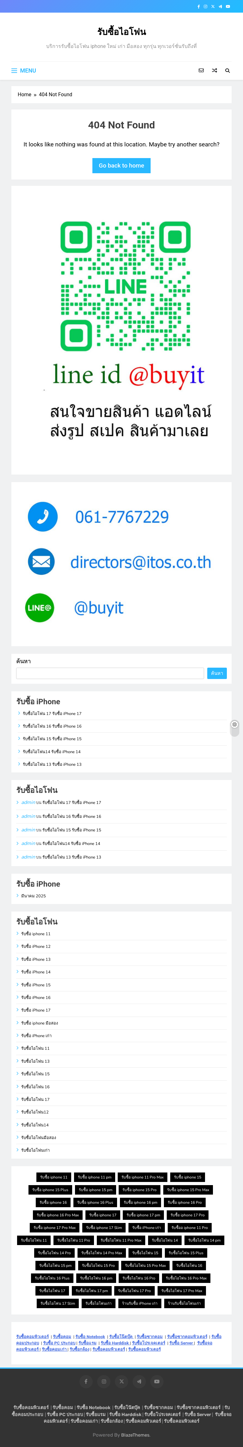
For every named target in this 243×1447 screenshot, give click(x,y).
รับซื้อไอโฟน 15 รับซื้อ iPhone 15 (52, 739)
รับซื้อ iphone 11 (36, 934)
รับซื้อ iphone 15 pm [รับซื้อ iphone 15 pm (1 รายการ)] (95, 1189)
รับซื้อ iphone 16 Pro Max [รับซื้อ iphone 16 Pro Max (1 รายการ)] (58, 1215)
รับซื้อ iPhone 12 (36, 946)
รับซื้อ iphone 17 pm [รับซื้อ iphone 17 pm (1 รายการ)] (143, 1215)
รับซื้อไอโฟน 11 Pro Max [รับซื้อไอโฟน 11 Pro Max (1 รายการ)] (121, 1240)
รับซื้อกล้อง (79, 1349)
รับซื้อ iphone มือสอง (39, 1023)
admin (28, 802)
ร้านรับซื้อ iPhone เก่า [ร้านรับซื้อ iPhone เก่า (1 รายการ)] (140, 1303)
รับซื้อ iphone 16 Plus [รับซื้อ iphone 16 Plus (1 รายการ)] (95, 1202)
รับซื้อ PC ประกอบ (59, 1343)
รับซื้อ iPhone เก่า (36, 1036)
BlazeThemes (135, 1435)
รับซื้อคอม (62, 1336)
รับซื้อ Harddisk (115, 1343)
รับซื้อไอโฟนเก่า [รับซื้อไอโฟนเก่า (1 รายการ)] (98, 1303)
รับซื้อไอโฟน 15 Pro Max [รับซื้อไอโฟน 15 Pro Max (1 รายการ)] (145, 1265)
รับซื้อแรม (87, 1343)
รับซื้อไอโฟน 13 (35, 1061)
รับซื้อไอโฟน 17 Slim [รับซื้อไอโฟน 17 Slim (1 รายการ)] (57, 1303)
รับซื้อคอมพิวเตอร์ (32, 1336)
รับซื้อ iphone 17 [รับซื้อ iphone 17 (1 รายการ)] (102, 1215)
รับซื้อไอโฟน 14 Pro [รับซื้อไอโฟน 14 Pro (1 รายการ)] (54, 1252)
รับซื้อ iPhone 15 (36, 985)
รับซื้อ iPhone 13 (36, 959)
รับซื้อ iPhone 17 (36, 1010)
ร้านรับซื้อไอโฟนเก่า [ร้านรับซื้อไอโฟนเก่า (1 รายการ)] (184, 1303)
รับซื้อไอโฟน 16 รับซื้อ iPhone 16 (52, 726)
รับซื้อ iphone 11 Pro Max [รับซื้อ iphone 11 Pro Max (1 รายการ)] (143, 1177)
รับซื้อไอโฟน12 (35, 1112)
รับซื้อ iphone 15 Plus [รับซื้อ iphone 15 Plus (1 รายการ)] (50, 1189)
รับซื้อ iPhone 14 (36, 972)
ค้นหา (23, 661)
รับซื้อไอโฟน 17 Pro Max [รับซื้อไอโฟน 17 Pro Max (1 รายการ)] (181, 1290)
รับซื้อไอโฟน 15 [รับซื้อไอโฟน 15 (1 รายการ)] (145, 1252)
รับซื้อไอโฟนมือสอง (38, 1138)
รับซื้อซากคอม (150, 1336)
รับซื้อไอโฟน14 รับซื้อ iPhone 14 (52, 752)
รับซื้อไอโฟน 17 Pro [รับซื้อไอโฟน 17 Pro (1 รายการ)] (134, 1290)
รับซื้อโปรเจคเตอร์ (148, 1343)
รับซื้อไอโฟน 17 (35, 1099)
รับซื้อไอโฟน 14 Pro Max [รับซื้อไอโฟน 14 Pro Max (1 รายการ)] (101, 1252)
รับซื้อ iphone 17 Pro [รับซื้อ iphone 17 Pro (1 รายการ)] (188, 1215)
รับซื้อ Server (181, 1343)
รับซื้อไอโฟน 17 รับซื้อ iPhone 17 (52, 714)
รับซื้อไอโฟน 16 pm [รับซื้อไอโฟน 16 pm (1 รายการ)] (96, 1278)
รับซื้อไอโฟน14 (35, 1125)
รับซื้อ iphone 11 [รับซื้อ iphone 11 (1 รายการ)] (53, 1177)
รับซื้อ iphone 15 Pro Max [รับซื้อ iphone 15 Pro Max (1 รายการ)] (188, 1189)
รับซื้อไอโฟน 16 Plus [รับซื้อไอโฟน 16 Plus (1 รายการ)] (52, 1278)
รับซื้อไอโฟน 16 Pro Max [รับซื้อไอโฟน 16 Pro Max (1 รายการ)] (186, 1278)
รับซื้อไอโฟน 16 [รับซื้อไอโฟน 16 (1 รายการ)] (189, 1265)
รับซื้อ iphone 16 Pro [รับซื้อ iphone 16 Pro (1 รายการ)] (185, 1202)
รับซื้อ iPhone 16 (36, 998)
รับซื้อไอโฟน (121, 32)
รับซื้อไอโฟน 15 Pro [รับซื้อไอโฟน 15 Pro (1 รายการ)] (98, 1265)
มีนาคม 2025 (33, 896)
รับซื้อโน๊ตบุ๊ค (121, 1336)
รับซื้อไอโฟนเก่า (35, 1150)
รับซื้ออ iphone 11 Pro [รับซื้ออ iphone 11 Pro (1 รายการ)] (189, 1227)
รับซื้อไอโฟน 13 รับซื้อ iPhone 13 (52, 764)
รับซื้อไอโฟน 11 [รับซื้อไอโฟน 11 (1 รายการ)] (34, 1240)
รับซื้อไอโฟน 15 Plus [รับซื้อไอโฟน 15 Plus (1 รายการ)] (186, 1252)
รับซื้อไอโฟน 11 (35, 1048)
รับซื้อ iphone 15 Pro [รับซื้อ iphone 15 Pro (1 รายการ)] (139, 1189)
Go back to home (121, 165)
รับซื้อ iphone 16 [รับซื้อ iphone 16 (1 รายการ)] (53, 1202)
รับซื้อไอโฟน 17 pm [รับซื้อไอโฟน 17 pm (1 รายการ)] (92, 1290)
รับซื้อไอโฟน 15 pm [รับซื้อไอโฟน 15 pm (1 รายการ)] (55, 1265)
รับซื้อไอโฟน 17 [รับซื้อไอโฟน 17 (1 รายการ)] (52, 1290)
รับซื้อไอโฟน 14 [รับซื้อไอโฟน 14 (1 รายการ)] (165, 1240)
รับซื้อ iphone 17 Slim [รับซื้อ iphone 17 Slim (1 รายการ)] (104, 1227)
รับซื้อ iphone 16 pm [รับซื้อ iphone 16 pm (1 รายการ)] (140, 1202)
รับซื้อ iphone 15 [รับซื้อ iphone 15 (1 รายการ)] (187, 1177)
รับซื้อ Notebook (90, 1336)
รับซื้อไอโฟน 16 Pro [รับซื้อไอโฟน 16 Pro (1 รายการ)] (138, 1278)
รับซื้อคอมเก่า (54, 1349)
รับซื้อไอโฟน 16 (35, 1087)
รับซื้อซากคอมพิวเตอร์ (187, 1336)
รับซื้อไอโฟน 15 (35, 1074)
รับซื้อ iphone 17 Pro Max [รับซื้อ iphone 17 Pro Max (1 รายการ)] (55, 1227)
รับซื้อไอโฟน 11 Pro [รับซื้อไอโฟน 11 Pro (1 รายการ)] (73, 1240)
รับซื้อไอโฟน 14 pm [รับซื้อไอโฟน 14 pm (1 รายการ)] (204, 1240)
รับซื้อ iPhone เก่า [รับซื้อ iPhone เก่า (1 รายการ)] (146, 1227)
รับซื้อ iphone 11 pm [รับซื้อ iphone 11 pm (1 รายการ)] (94, 1177)
